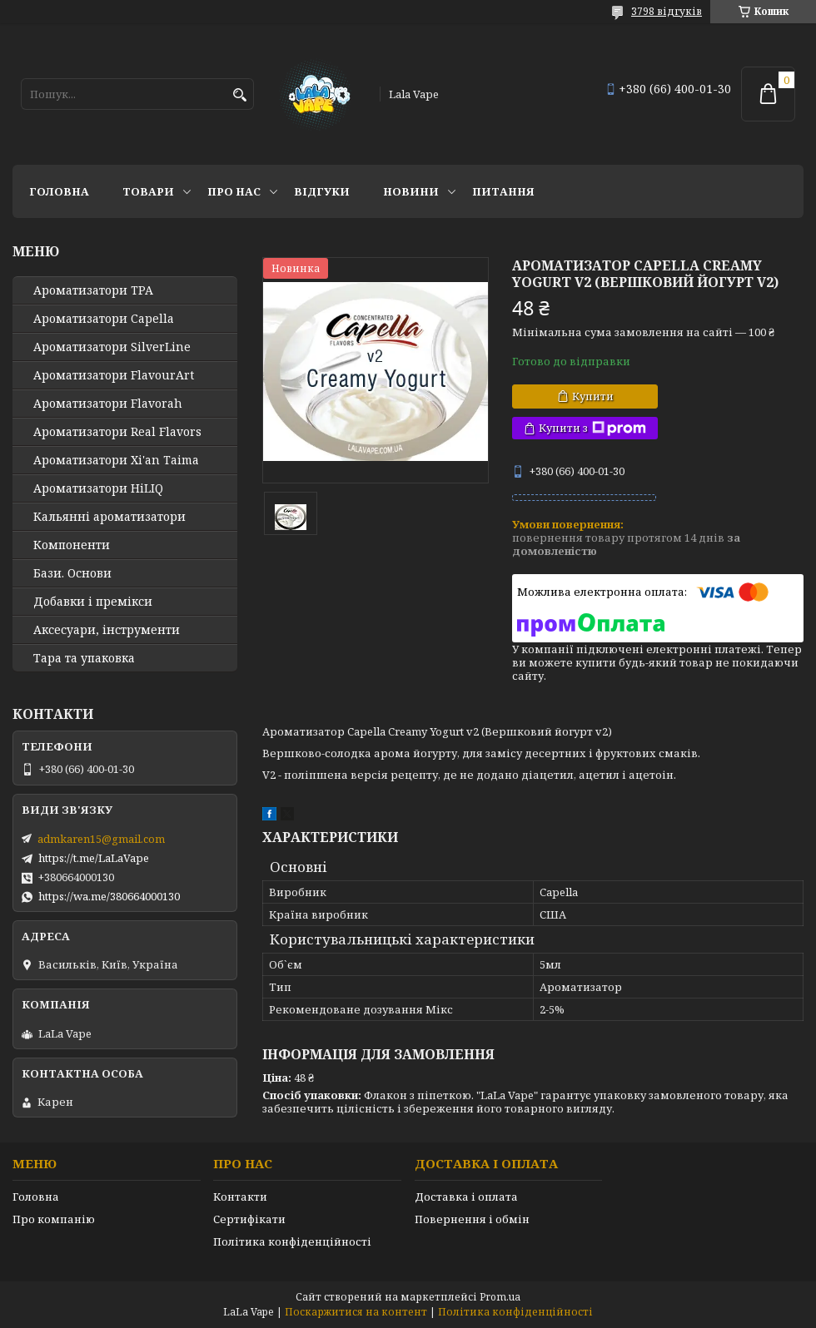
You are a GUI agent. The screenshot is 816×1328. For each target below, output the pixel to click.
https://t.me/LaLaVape (93, 857)
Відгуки (322, 191)
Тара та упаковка (84, 658)
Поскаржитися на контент (356, 1312)
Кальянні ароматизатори (109, 516)
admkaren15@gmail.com (101, 838)
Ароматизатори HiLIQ (98, 488)
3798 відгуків (666, 11)
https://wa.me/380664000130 (109, 896)
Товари (148, 191)
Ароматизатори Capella (103, 318)
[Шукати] (239, 95)
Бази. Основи (72, 573)
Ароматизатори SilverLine (112, 346)
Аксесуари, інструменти (106, 629)
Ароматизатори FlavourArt (113, 375)
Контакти (240, 1196)
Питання (503, 191)
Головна (59, 191)
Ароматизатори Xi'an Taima (116, 460)
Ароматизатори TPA (93, 290)
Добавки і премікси (92, 601)
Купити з (592, 428)
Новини (411, 191)
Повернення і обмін (472, 1219)
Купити (593, 396)
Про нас (234, 191)
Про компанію (53, 1219)
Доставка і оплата (466, 1196)
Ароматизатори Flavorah (107, 403)
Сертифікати (249, 1219)
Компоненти (71, 545)
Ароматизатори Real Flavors (117, 431)
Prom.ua (500, 1297)
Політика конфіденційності (292, 1241)
